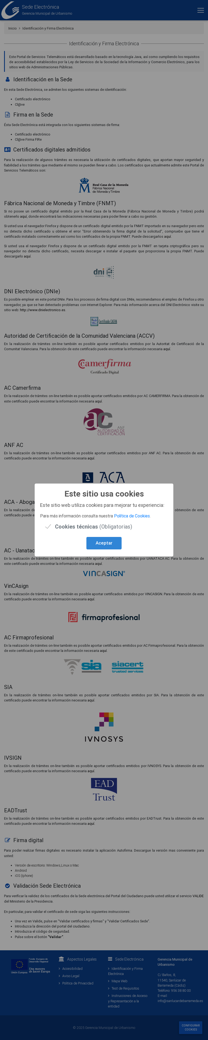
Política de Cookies (132, 516)
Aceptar (104, 543)
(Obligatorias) (93, 526)
